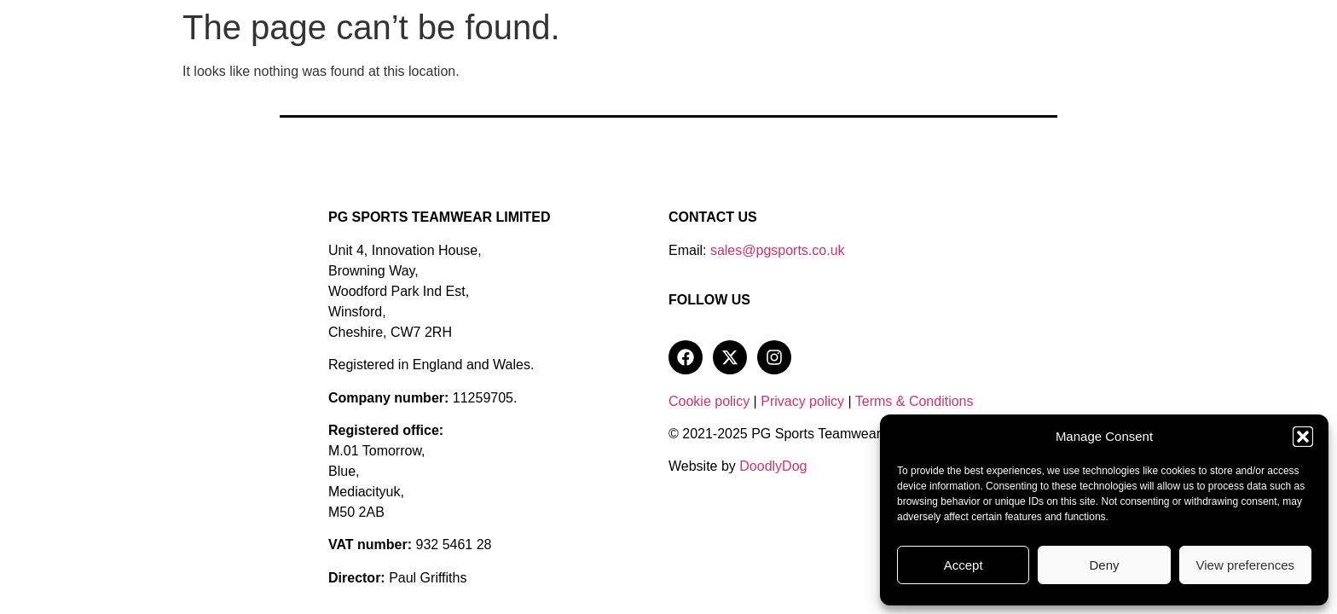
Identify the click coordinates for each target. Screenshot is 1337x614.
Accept (963, 565)
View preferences (1245, 565)
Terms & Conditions (914, 401)
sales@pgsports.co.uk (777, 250)
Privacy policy (802, 401)
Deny (1104, 565)
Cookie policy (709, 401)
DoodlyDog (773, 466)
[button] (1302, 436)
